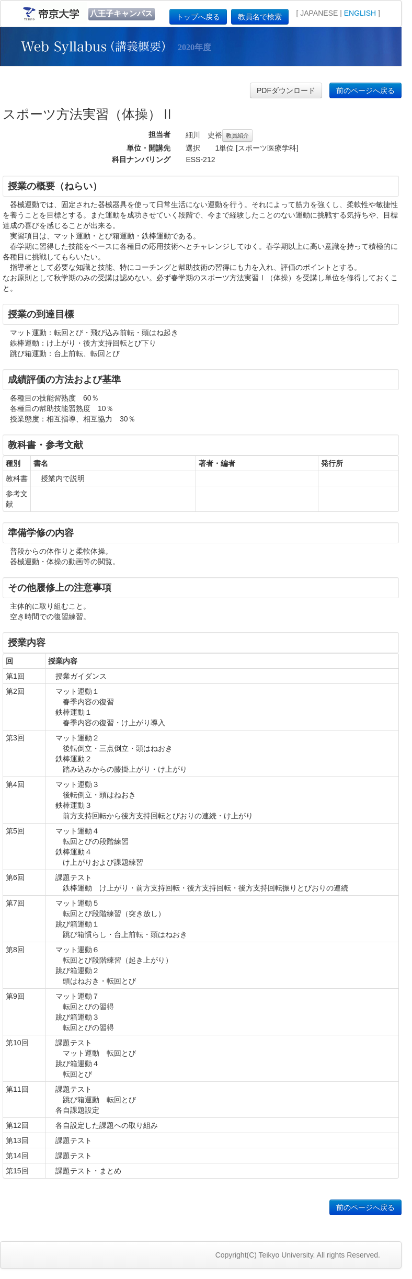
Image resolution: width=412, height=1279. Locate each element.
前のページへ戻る (365, 90)
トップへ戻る (198, 17)
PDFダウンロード (286, 90)
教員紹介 (237, 135)
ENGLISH (360, 13)
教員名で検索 (260, 17)
